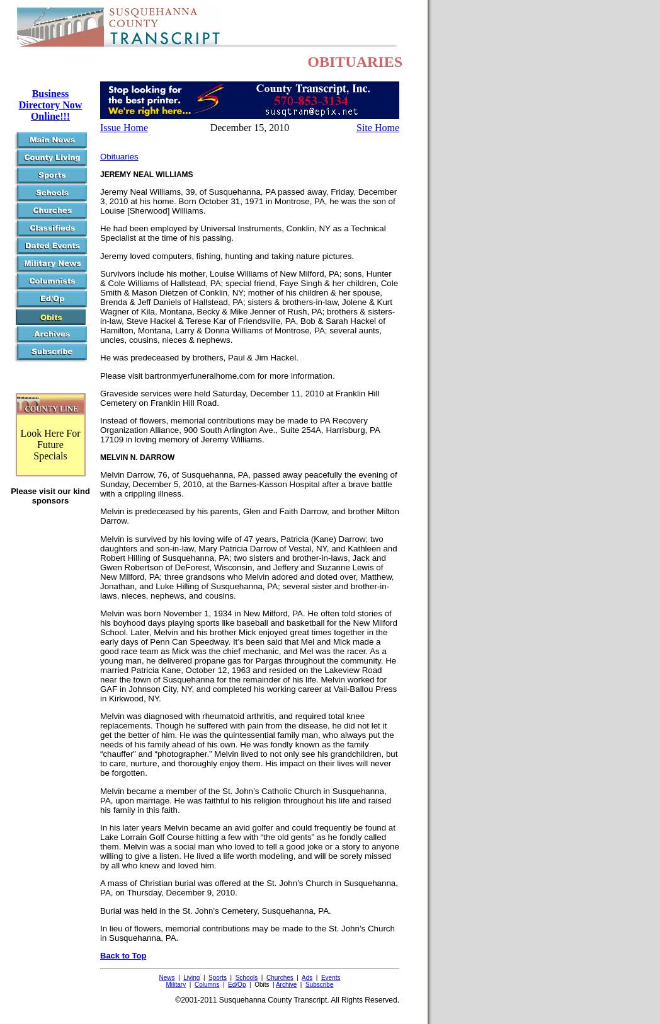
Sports (217, 977)
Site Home (377, 127)
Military (176, 984)
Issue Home (124, 127)
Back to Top (123, 955)
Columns (207, 984)
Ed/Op (237, 984)
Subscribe (319, 984)
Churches (279, 977)
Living (191, 977)
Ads (307, 977)
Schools (247, 977)
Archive (286, 984)
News (166, 977)
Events (331, 977)
